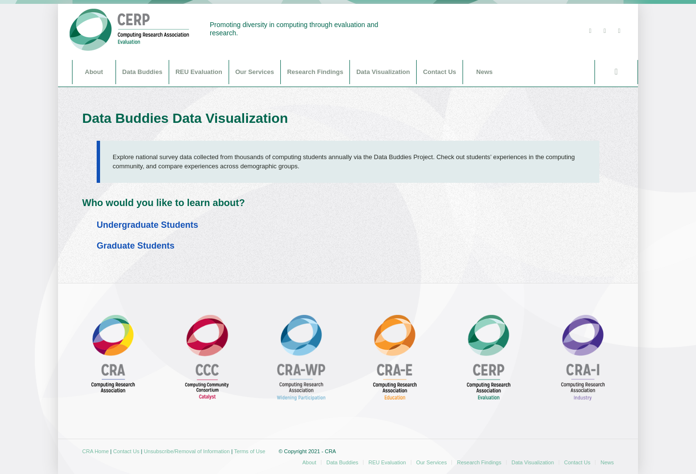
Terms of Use (249, 451)
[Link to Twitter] (590, 31)
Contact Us (126, 451)
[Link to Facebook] (604, 31)
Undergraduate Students (147, 225)
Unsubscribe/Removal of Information (187, 451)
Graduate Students (135, 246)
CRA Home (95, 451)
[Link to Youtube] (619, 31)
